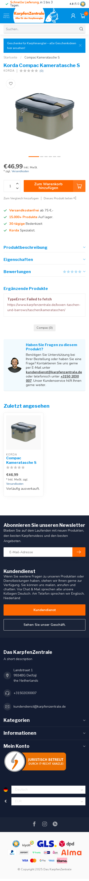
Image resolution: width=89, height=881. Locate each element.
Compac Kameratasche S (42, 57)
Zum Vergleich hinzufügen (21, 198)
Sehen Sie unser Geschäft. (44, 624)
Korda (9, 70)
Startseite (10, 57)
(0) (41, 71)
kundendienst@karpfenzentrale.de (54, 372)
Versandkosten (20, 171)
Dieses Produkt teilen (60, 198)
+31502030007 (25, 693)
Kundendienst (44, 610)
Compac (45, 328)
